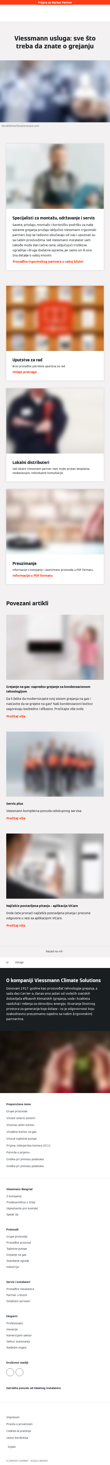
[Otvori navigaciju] (105, 13)
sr (7, 962)
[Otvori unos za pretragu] (99, 13)
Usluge (19, 962)
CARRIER (43, 1460)
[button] (55, 951)
